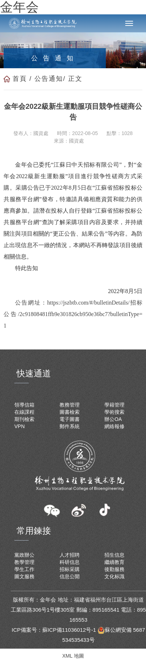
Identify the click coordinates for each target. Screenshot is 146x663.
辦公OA (113, 419)
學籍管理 (114, 405)
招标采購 (70, 569)
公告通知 (48, 78)
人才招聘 (70, 555)
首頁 (20, 78)
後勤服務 (114, 569)
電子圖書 (70, 419)
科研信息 (70, 562)
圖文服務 (24, 576)
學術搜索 (114, 412)
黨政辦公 (24, 555)
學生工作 (24, 569)
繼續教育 (114, 562)
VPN (19, 426)
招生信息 (114, 555)
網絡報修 (114, 426)
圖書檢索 (70, 412)
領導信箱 (24, 405)
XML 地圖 (73, 656)
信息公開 (70, 576)
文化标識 (114, 576)
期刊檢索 (24, 419)
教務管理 (70, 405)
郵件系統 (70, 426)
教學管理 (24, 562)
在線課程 (24, 412)
